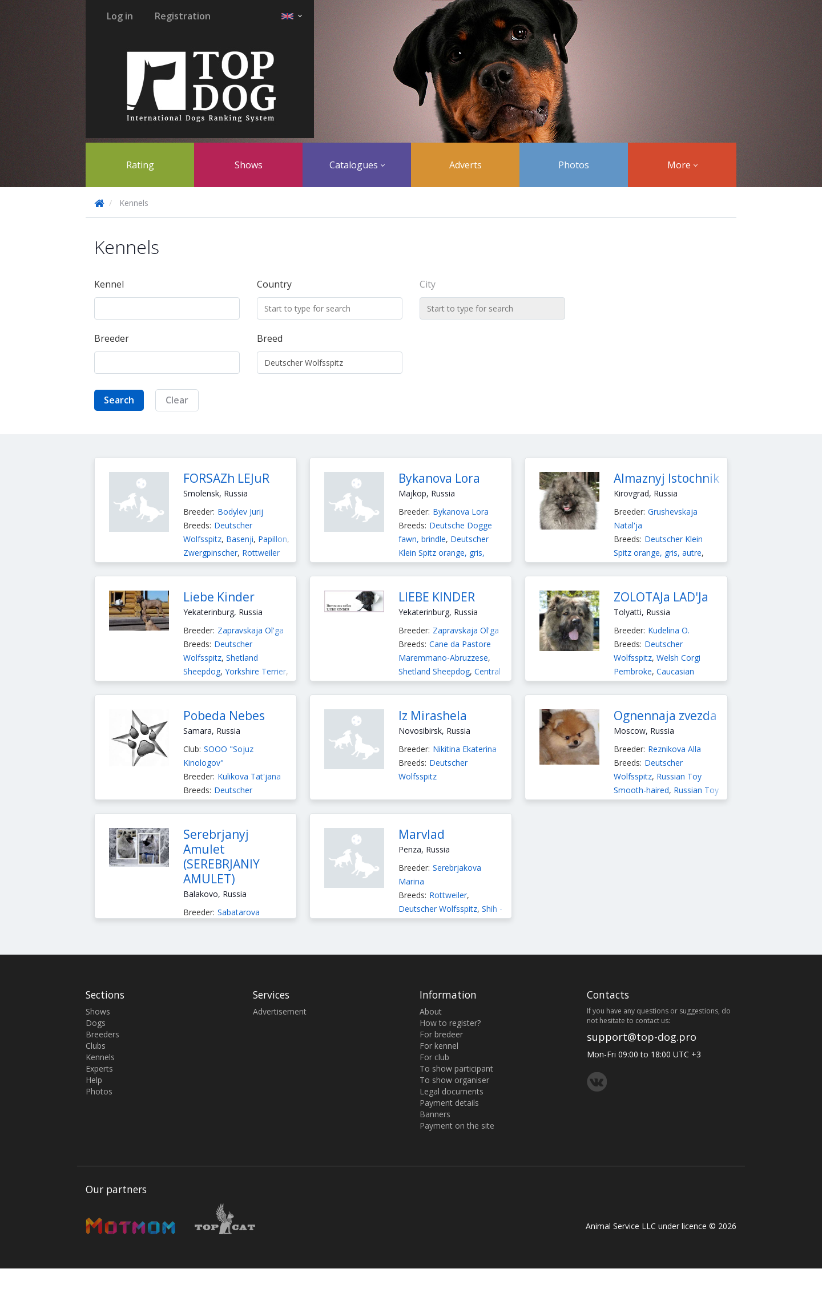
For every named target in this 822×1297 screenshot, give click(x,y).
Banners (435, 1114)
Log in (120, 16)
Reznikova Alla (674, 749)
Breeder (111, 338)
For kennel (439, 1045)
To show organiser (454, 1079)
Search (119, 400)
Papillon (272, 539)
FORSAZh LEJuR (226, 478)
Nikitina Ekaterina (465, 749)
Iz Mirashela (432, 716)
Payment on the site (457, 1125)
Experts (99, 1068)
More (682, 165)
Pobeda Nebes (224, 716)
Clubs (96, 1045)
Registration (183, 16)
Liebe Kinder (219, 597)
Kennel (109, 284)
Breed (270, 338)
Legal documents (451, 1091)
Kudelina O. (669, 630)
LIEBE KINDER (436, 597)
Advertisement (280, 1011)
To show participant (456, 1068)
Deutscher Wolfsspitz (437, 908)
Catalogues (357, 165)
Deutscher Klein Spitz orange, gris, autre (443, 553)
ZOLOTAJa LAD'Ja (661, 597)
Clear (177, 400)
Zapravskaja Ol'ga (250, 630)
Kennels (100, 1057)
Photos (573, 165)
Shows (249, 165)
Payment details (449, 1102)
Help (94, 1079)
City (428, 284)
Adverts (465, 165)
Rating (140, 165)
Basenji (239, 539)
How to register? (450, 1022)
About (431, 1011)
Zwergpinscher (210, 552)
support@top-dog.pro (641, 1037)
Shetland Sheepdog (434, 671)
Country (274, 284)
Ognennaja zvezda (665, 716)
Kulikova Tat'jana (249, 776)
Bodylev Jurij (240, 511)
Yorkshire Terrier (255, 671)
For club (434, 1057)
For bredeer (441, 1034)
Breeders (102, 1034)
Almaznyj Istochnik (666, 478)
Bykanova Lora (439, 478)
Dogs (96, 1022)
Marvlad (421, 834)
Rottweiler (261, 552)
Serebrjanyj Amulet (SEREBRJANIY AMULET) (221, 856)
